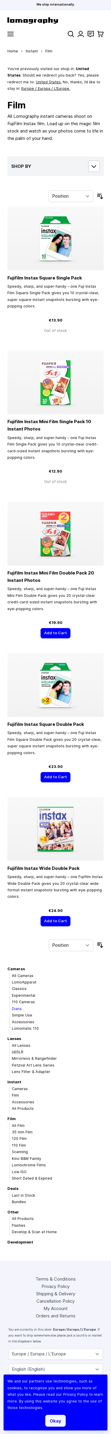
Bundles (19, 1202)
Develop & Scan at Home (34, 1232)
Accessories (23, 1022)
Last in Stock (23, 1195)
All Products (23, 1108)
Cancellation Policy (55, 1301)
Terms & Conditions (56, 1279)
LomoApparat (24, 982)
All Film (18, 1125)
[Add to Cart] (56, 633)
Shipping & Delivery (55, 1293)
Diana (17, 1008)
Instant (32, 51)
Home (12, 51)
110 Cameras (23, 1002)
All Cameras (22, 975)
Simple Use (22, 1015)
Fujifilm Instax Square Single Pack (44, 278)
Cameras (16, 969)
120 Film (19, 1138)
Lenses (14, 1038)
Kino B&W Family (26, 1158)
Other (13, 1212)
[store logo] (55, 20)
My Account (56, 1308)
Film (15, 1095)
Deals (12, 1188)
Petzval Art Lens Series (33, 1065)
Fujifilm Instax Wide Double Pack (43, 868)
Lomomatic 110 (25, 1028)
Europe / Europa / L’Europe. (45, 88)
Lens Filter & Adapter (31, 1071)
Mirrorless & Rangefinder (34, 1058)
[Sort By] (71, 196)
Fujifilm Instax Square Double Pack (45, 724)
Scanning (20, 1152)
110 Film (19, 1145)
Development (20, 1242)
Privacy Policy (55, 1286)
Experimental (23, 995)
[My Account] (81, 34)
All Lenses (21, 1045)
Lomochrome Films (29, 1165)
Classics (19, 988)
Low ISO (19, 1172)
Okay (55, 1421)
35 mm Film (22, 1132)
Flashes (18, 1225)
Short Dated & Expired (32, 1178)
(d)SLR (17, 1052)
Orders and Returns (55, 1316)
